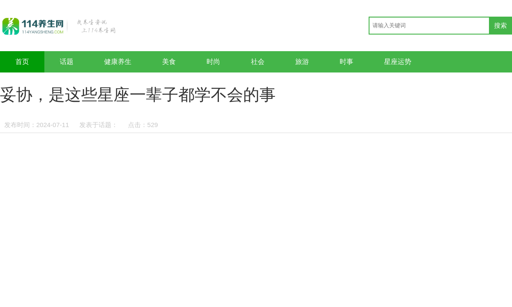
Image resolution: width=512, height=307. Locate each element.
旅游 (302, 61)
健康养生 (117, 61)
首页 (22, 61)
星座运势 (397, 61)
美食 (169, 61)
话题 (66, 61)
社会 (258, 61)
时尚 (213, 61)
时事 (346, 61)
